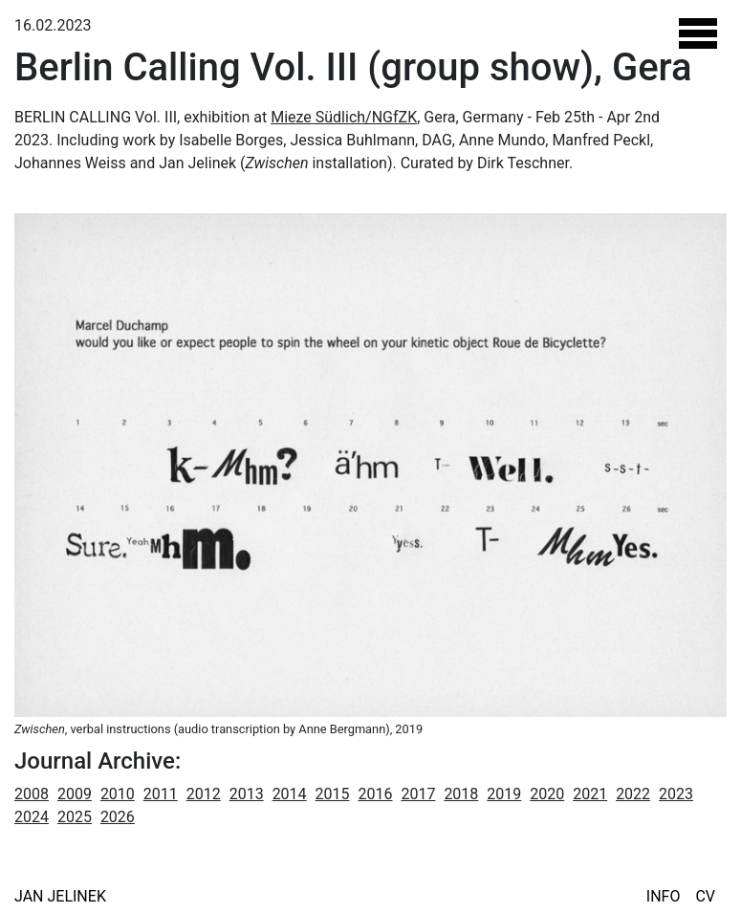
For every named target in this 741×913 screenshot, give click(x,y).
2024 (31, 817)
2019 (504, 794)
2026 (117, 817)
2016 (376, 794)
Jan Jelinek (60, 896)
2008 (31, 794)
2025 (74, 817)
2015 (333, 794)
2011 (160, 794)
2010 (117, 794)
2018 (461, 794)
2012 (203, 794)
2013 (246, 794)
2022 (633, 794)
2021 (590, 794)
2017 (418, 794)
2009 (74, 794)
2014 (289, 794)
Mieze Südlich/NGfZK (344, 117)
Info (663, 896)
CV (705, 896)
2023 (676, 794)
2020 (547, 794)
